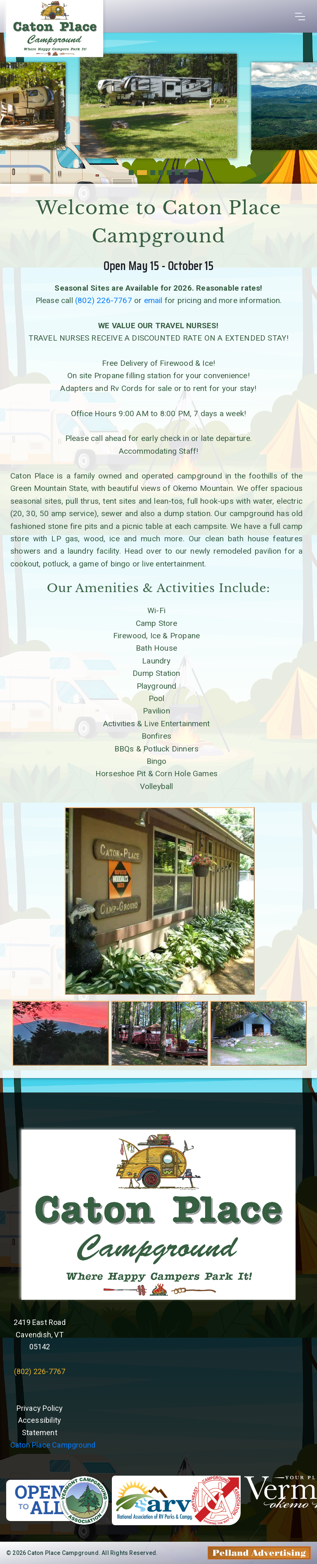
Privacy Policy (40, 1408)
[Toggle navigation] (300, 16)
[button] (131, 172)
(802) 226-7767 (103, 300)
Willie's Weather (158, 1406)
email (153, 300)
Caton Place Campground (52, 1445)
